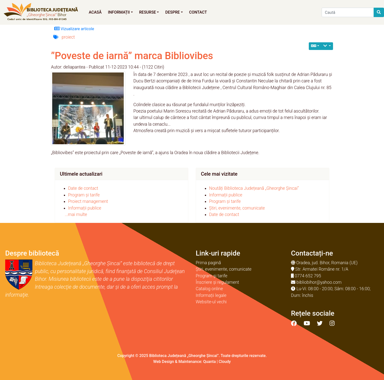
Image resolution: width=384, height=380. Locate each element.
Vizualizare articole (74, 28)
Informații (120, 12)
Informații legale (211, 295)
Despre (174, 12)
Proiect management (88, 201)
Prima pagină (208, 262)
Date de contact (83, 188)
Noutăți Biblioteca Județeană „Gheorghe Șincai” (254, 188)
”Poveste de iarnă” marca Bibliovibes (132, 56)
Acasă (95, 12)
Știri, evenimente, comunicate (237, 208)
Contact (198, 12)
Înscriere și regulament (217, 282)
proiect (68, 37)
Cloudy (225, 361)
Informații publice (84, 208)
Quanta (209, 361)
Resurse (149, 12)
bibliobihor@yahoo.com (318, 282)
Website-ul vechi (211, 301)
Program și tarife (84, 194)
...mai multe (76, 214)
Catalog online (209, 288)
